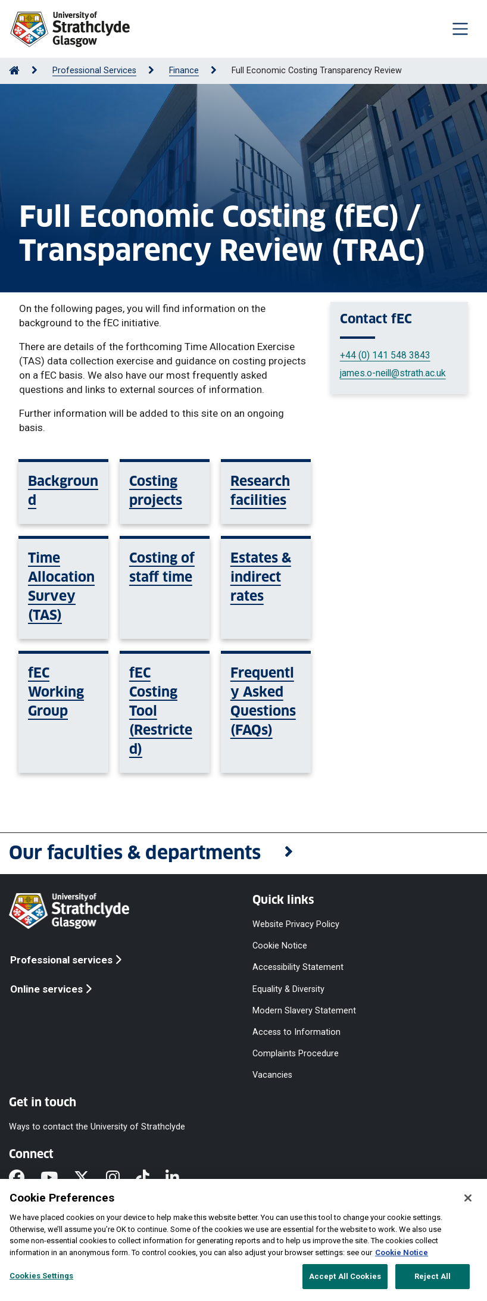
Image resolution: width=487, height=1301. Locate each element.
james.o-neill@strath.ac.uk (393, 373)
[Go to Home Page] (14, 70)
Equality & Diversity (288, 989)
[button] (243, 854)
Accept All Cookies (345, 1276)
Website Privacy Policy (295, 924)
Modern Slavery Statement (304, 1010)
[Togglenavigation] (460, 28)
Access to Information (296, 1032)
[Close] (468, 1198)
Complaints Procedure (295, 1054)
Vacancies (272, 1075)
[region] (243, 1240)
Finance (184, 70)
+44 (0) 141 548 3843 (385, 355)
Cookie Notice (279, 946)
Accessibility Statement (298, 967)
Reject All (432, 1276)
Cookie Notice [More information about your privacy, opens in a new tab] (401, 1252)
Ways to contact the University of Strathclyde (97, 1127)
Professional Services (94, 70)
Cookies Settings (41, 1275)
